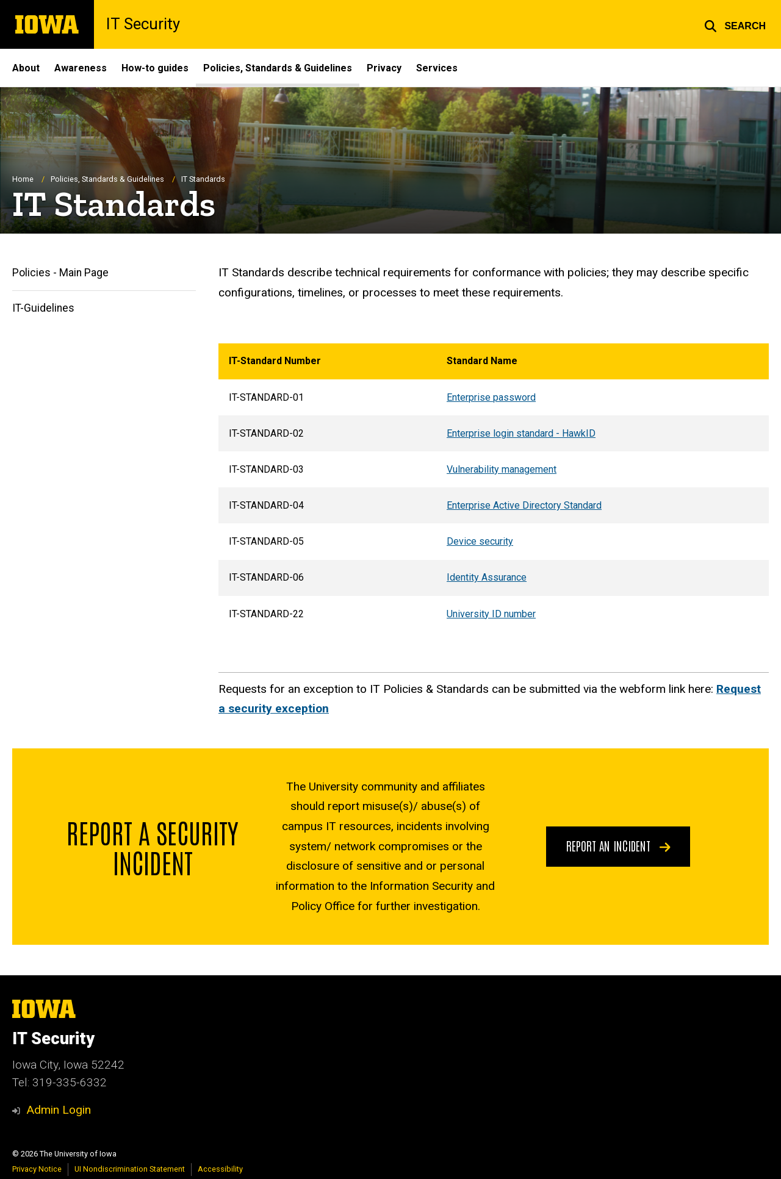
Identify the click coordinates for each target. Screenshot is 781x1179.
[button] (735, 24)
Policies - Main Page (60, 273)
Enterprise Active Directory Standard (524, 505)
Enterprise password (491, 397)
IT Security (143, 24)
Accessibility (220, 1169)
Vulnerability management (501, 469)
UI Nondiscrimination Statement (129, 1169)
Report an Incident (618, 846)
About (26, 68)
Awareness (80, 68)
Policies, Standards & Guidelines (277, 68)
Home (23, 179)
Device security (480, 542)
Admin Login (58, 1110)
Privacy (384, 68)
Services (437, 68)
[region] (493, 488)
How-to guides (155, 68)
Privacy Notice (37, 1169)
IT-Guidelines (43, 308)
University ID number (491, 614)
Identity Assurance (487, 578)
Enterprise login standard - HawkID (521, 433)
